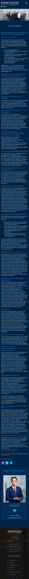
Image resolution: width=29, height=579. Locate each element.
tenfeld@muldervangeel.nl (8, 449)
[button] (2, 462)
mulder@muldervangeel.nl (8, 451)
